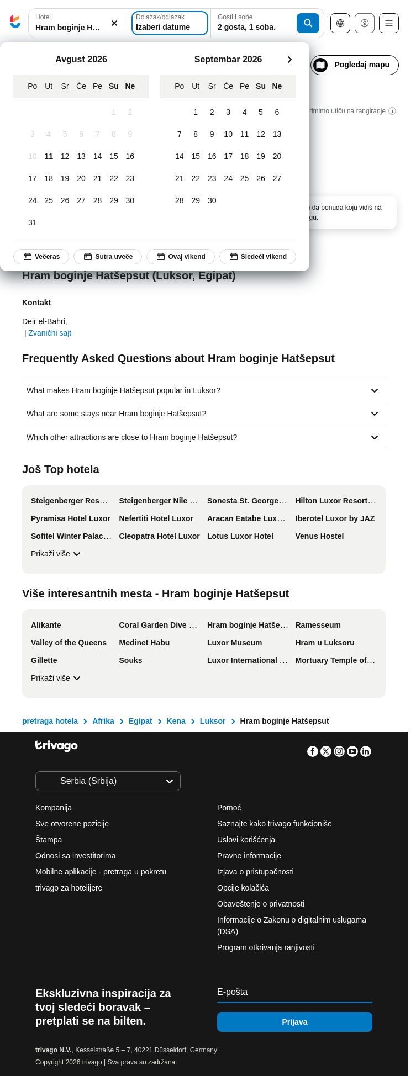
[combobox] (79, 23)
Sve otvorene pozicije (72, 823)
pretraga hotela (50, 721)
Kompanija (53, 807)
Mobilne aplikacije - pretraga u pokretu (100, 871)
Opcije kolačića (244, 887)
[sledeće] (289, 59)
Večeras (41, 257)
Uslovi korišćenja (246, 839)
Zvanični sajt (49, 332)
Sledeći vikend (258, 257)
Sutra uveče (108, 257)
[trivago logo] (15, 23)
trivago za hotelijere (68, 887)
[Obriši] (114, 23)
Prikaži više (57, 553)
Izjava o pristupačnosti (255, 871)
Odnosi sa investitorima (75, 855)
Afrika (103, 721)
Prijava (295, 1021)
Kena (176, 721)
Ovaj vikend (180, 257)
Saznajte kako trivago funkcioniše (274, 823)
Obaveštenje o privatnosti (260, 903)
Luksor (213, 721)
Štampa (48, 839)
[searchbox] (78, 28)
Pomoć (229, 807)
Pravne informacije (249, 855)
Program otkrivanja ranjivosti (266, 947)
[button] (79, 23)
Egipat (140, 721)
